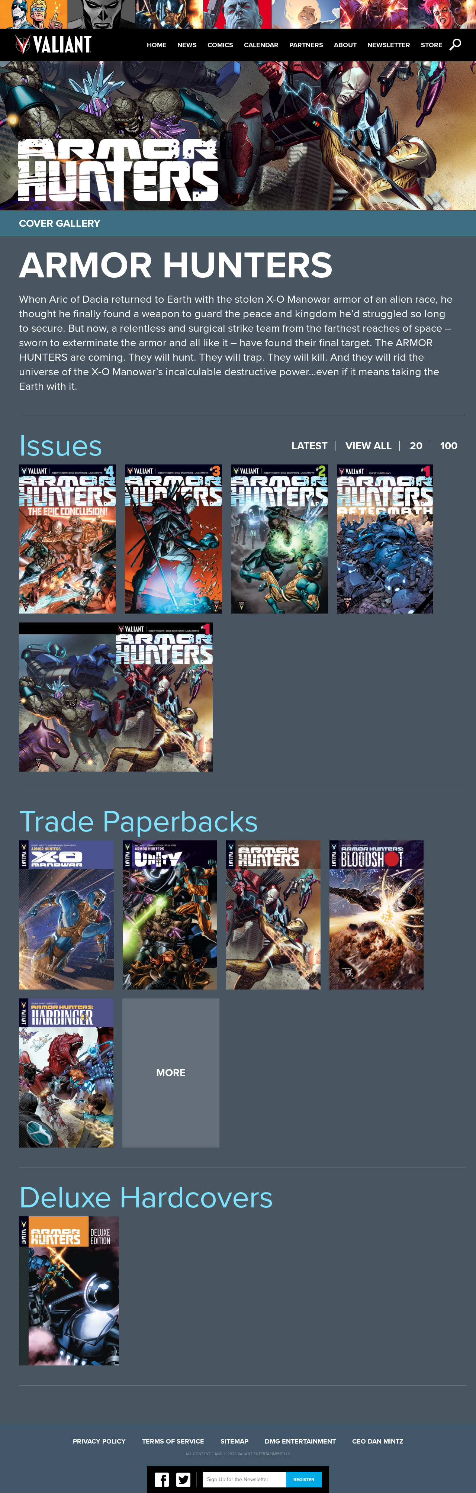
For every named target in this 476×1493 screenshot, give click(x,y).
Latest (310, 446)
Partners (306, 45)
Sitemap (234, 1441)
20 (416, 446)
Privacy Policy (99, 1441)
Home (157, 45)
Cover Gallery (59, 223)
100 (448, 446)
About (345, 45)
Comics (220, 45)
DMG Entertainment (300, 1441)
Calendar (261, 45)
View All (368, 446)
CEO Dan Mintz (377, 1441)
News (187, 45)
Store (432, 45)
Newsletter (388, 45)
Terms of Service (173, 1441)
